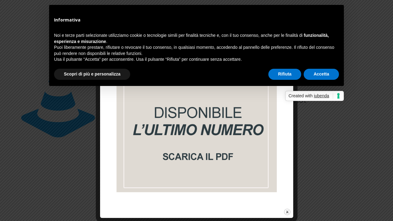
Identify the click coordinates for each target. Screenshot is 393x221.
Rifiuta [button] (285, 74)
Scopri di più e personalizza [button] (92, 74)
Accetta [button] (321, 74)
